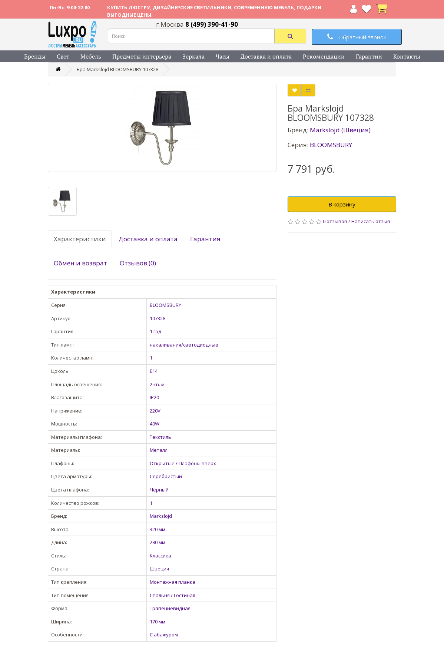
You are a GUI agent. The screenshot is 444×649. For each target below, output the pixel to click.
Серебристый (166, 476)
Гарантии (369, 56)
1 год (155, 331)
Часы (222, 56)
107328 (157, 318)
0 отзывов (335, 221)
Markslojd (161, 516)
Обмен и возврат (80, 263)
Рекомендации (324, 56)
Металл (159, 450)
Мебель (90, 56)
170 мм (157, 621)
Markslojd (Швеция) (340, 130)
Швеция (159, 568)
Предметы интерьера (141, 56)
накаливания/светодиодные (184, 344)
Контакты (406, 56)
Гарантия (205, 239)
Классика (160, 555)
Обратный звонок (356, 37)
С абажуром (164, 634)
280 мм (157, 542)
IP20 (154, 397)
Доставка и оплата (266, 56)
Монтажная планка (172, 582)
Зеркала (193, 56)
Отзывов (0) (138, 263)
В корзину (341, 204)
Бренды (35, 56)
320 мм (157, 529)
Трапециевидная (170, 608)
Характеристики (80, 239)
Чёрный (159, 489)
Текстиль (160, 437)
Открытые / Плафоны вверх (183, 463)
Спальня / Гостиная (172, 595)
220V (155, 410)
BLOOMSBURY (165, 305)
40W (154, 423)
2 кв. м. (158, 384)
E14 (154, 371)
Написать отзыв (370, 221)
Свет (63, 56)
